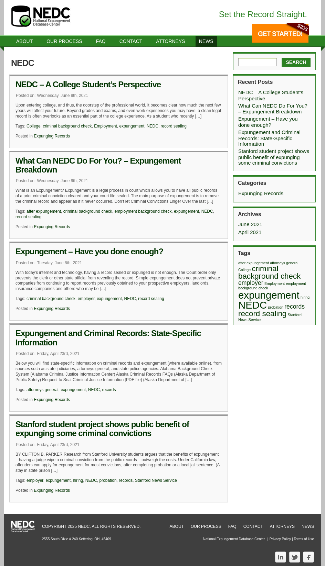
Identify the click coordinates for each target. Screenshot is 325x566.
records (109, 389)
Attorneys (170, 41)
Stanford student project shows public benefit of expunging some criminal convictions (102, 429)
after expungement (44, 211)
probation (108, 480)
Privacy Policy (280, 539)
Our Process (64, 41)
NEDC (152, 126)
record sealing (174, 126)
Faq (101, 41)
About (24, 41)
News (206, 41)
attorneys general (43, 389)
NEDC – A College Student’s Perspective (88, 84)
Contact (131, 41)
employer (86, 298)
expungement (132, 126)
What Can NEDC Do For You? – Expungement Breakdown (98, 165)
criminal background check (67, 126)
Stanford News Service (156, 480)
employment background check (143, 211)
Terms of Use (304, 539)
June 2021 (250, 224)
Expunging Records (52, 136)
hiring (78, 480)
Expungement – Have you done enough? (89, 251)
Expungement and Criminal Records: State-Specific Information (108, 338)
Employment (105, 126)
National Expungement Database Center (234, 539)
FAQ (232, 526)
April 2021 (250, 232)
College (34, 126)
